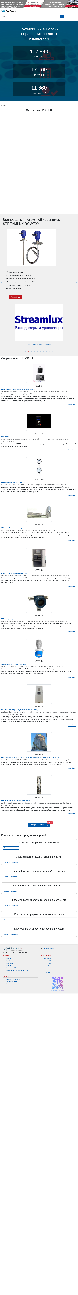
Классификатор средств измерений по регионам (39, 900)
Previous (1, 283)
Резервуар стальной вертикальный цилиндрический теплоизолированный (30, 757)
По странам (47, 1265)
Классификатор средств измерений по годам (39, 928)
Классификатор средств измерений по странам (39, 871)
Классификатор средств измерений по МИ (39, 856)
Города (8, 1267)
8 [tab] (47, 352)
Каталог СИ (47, 1260)
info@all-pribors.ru (50, 1250)
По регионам (48, 1270)
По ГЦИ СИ (47, 1267)
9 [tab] (50, 352)
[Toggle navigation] (74, 11)
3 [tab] (31, 352)
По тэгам (47, 1272)
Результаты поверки (13, 1281)
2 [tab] (28, 352)
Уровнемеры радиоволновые (15, 528)
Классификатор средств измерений (39, 842)
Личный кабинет (11, 1283)
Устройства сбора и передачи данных (18, 389)
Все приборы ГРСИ (40, 824)
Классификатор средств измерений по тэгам (39, 914)
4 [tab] (34, 352)
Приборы (9, 1263)
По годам (47, 1274)
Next (77, 283)
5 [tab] (38, 352)
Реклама (9, 1285)
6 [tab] (41, 352)
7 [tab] (44, 352)
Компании (9, 1265)
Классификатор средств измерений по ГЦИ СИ (39, 885)
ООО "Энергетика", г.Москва (39, 344)
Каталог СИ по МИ (50, 1263)
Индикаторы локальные (11, 619)
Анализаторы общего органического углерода (19, 710)
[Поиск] (29, 16)
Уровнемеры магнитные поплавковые (16, 801)
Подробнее (15, 297)
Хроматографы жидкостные (14, 573)
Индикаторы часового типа (13, 482)
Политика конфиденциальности (17, 1272)
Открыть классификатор (11, 848)
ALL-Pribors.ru (9, 11)
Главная (9, 1260)
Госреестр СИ (11, 1270)
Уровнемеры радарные (14, 664)
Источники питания (11, 437)
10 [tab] (53, 352)
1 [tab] (25, 352)
